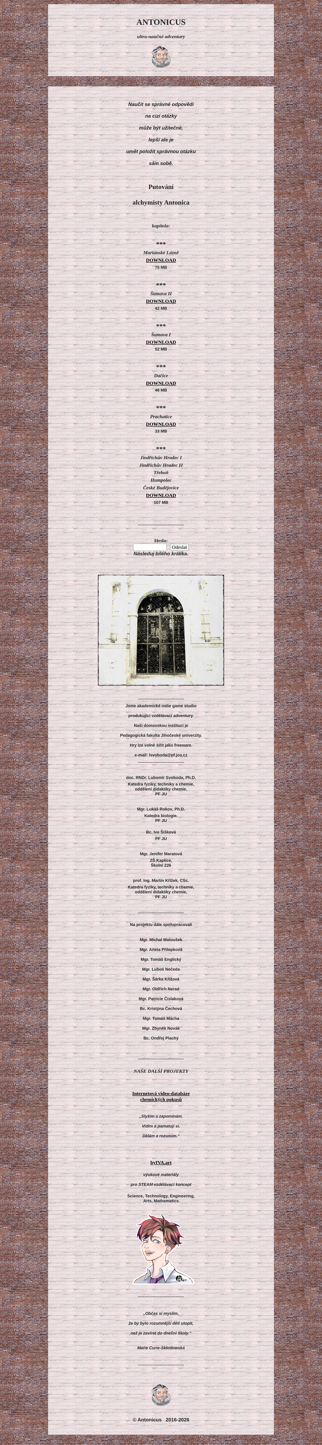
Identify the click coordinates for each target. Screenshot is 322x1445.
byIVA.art (161, 1162)
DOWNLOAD (161, 260)
